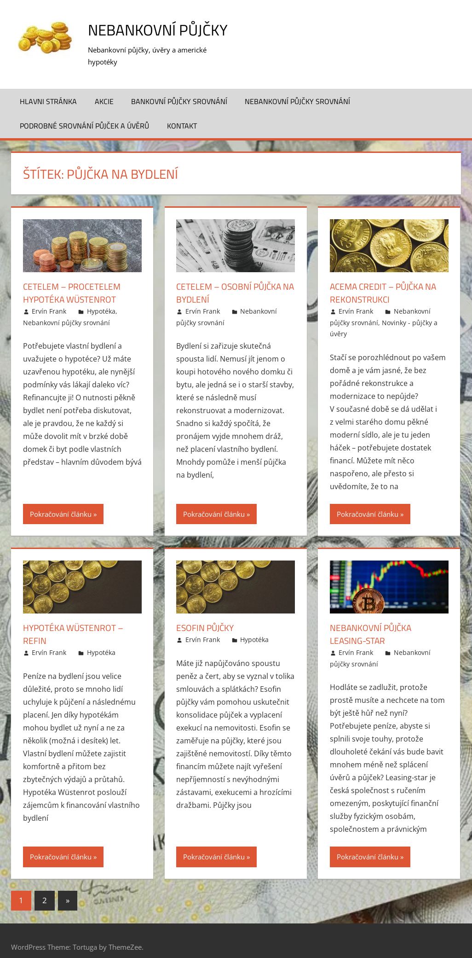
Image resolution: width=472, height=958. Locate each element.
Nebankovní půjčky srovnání (297, 88)
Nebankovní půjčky (163, 29)
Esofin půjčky (206, 615)
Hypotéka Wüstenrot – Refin (76, 622)
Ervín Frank (49, 299)
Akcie (104, 88)
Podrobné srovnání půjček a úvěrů (84, 113)
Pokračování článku (61, 501)
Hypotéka (101, 299)
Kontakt (182, 113)
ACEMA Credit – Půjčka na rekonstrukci (386, 280)
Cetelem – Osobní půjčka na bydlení (231, 280)
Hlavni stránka (48, 88)
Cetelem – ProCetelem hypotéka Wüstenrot (74, 280)
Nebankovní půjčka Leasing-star (373, 622)
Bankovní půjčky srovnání (179, 88)
